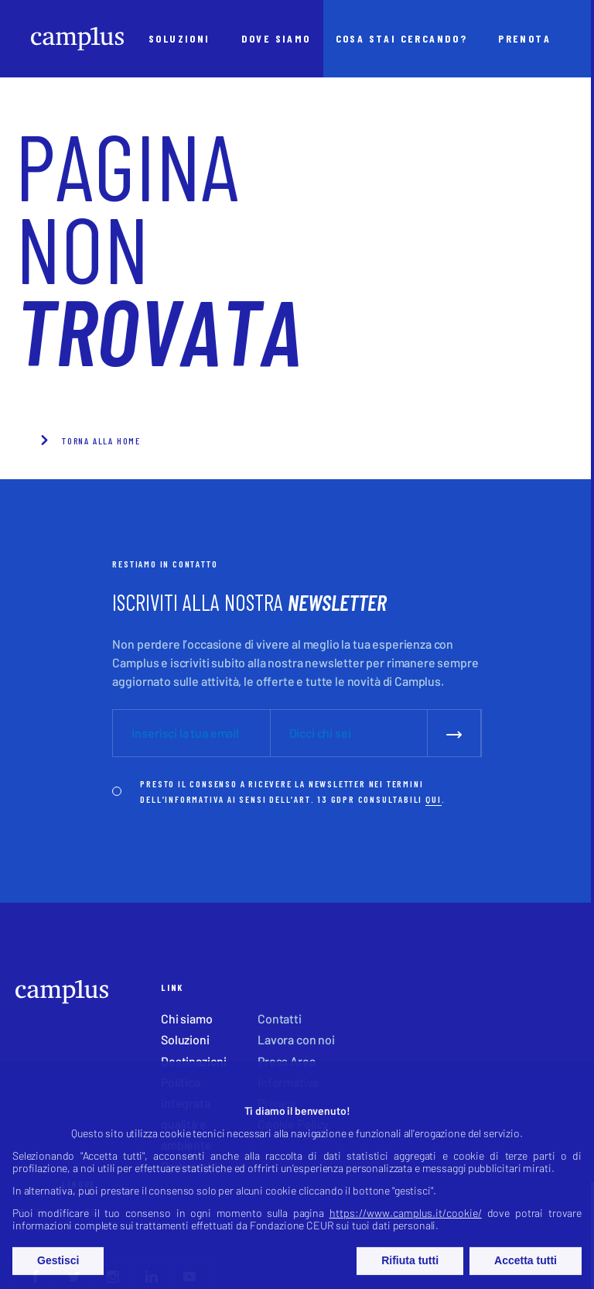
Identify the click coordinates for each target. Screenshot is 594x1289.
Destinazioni (194, 1061)
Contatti (280, 1018)
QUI (433, 799)
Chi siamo (187, 1018)
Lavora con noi (296, 1039)
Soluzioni (185, 1039)
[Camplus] (77, 38)
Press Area (286, 1061)
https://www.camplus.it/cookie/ (405, 1227)
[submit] (454, 733)
